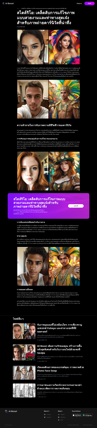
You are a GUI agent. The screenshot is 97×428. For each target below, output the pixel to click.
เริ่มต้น (89, 3)
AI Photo (60, 72)
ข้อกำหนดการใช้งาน (87, 425)
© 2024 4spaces (8, 425)
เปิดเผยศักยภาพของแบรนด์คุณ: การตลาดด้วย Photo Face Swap (60, 369)
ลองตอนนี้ (76, 206)
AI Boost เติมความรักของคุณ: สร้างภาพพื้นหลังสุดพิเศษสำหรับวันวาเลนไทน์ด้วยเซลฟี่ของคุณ (59, 349)
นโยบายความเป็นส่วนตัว (73, 425)
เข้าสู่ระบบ (79, 3)
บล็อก (18, 8)
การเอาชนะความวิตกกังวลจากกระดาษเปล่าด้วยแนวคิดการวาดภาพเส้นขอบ (59, 386)
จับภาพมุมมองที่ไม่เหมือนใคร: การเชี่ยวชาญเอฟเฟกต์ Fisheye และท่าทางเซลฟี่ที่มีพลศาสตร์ (59, 328)
